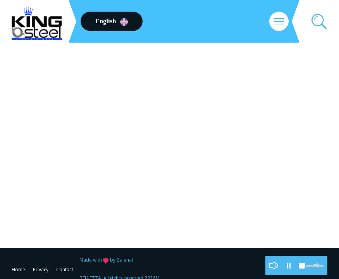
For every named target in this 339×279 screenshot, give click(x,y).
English (111, 21)
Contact (64, 269)
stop (301, 265)
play (273, 265)
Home (18, 269)
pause (288, 265)
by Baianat (121, 260)
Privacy (40, 269)
